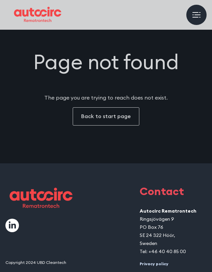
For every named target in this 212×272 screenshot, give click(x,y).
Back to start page (106, 116)
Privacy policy (154, 264)
